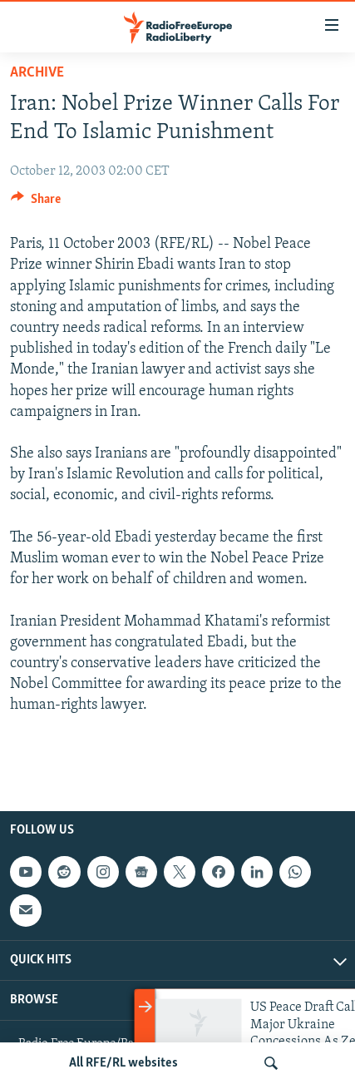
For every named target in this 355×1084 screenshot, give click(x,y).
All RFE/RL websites (123, 1063)
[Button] (36, 203)
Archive (37, 73)
